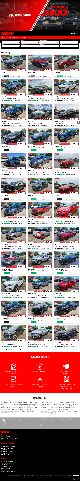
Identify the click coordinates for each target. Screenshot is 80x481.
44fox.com (75, 479)
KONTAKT (23, 37)
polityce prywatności (68, 475)
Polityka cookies (6, 436)
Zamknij (76, 475)
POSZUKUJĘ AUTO (11, 37)
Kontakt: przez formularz (8, 471)
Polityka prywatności (7, 435)
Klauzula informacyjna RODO (9, 438)
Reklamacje (4, 440)
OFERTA (3, 37)
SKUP (18, 37)
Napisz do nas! (63, 479)
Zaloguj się (74, 33)
